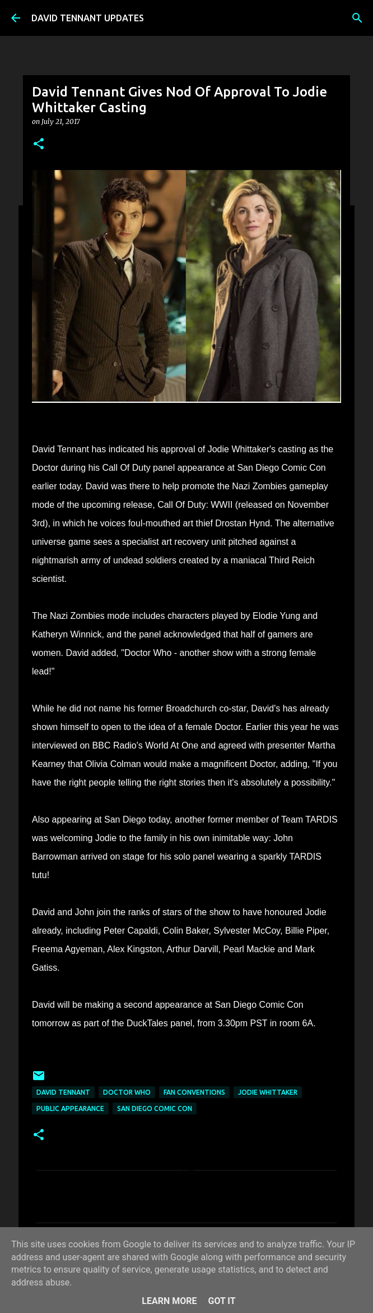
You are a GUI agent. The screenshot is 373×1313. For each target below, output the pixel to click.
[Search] (357, 17)
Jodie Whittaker (267, 1092)
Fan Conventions (194, 1092)
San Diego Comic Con (154, 1108)
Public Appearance (70, 1108)
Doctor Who (127, 1092)
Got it (221, 1301)
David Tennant (63, 1092)
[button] (38, 144)
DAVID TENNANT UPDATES (87, 18)
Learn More (169, 1301)
